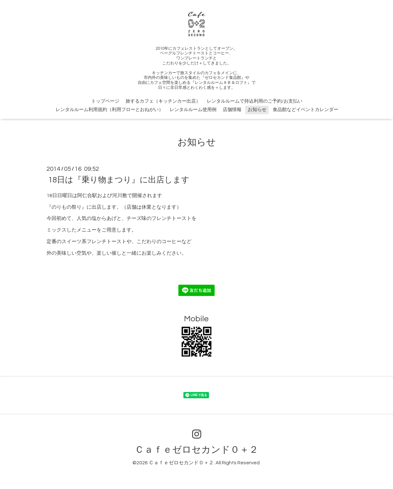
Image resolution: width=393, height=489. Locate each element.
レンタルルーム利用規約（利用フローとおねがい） (109, 109)
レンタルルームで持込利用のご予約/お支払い (254, 101)
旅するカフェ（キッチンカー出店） (163, 101)
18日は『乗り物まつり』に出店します (119, 180)
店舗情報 (232, 109)
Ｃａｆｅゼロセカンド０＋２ (196, 450)
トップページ (105, 101)
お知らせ (257, 109)
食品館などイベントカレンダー (305, 109)
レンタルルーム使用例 (193, 109)
